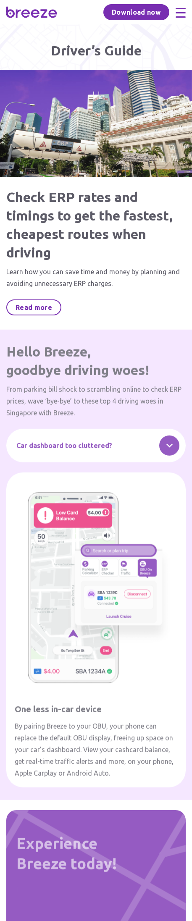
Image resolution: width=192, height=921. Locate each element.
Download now (136, 12)
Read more (34, 307)
